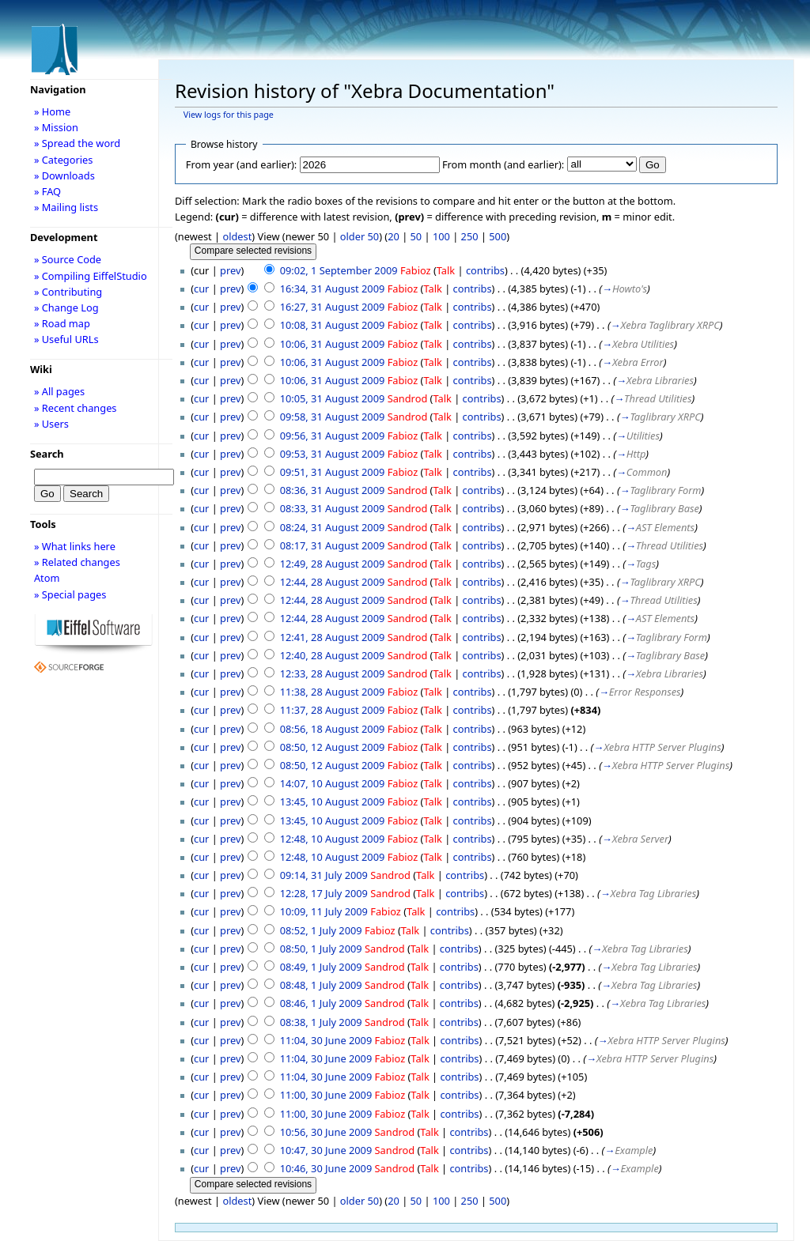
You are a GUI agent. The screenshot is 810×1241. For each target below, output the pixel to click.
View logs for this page (229, 114)
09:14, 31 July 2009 (324, 875)
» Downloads (64, 175)
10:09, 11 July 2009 (324, 911)
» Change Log (66, 307)
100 (441, 236)
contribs (485, 270)
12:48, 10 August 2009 (332, 839)
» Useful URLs (66, 339)
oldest (237, 236)
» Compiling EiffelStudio (90, 276)
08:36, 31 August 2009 (332, 490)
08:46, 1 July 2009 (321, 1003)
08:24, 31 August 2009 (332, 527)
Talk (446, 270)
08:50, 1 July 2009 (321, 948)
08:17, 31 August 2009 (332, 545)
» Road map (62, 323)
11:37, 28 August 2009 (332, 710)
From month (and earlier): (503, 164)
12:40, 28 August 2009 (332, 655)
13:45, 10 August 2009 (332, 801)
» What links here (74, 546)
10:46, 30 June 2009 (326, 1168)
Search (47, 454)
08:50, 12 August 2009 (332, 747)
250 (470, 236)
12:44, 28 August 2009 (332, 582)
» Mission (56, 127)
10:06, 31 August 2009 (332, 344)
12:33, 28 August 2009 (332, 673)
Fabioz (415, 270)
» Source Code (67, 259)
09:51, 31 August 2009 (332, 472)
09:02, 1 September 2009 (339, 270)
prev (230, 270)
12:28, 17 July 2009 (324, 893)
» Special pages (70, 594)
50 (416, 236)
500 (497, 236)
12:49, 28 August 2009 (332, 563)
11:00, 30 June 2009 (326, 1095)
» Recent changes (75, 408)
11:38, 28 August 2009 (332, 692)
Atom (47, 578)
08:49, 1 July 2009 (321, 967)
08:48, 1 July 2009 (321, 985)
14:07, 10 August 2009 (332, 783)
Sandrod (408, 398)
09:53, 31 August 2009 (332, 454)
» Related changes (77, 562)
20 (393, 236)
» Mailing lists (66, 207)
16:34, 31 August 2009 (332, 288)
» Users (51, 424)
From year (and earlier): (241, 164)
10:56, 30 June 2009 (326, 1132)
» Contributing (68, 292)
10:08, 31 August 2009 (332, 325)
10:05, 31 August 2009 (332, 398)
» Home (52, 111)
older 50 (359, 236)
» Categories (63, 160)
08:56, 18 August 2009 (332, 729)
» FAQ (47, 191)
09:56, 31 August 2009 (332, 435)
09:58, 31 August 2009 (332, 416)
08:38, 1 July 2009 (321, 1022)
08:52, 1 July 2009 (321, 930)
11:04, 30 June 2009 (326, 1040)
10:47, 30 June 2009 (326, 1150)
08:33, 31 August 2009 (332, 508)
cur (201, 288)
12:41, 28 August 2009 (332, 637)
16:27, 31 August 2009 (332, 307)
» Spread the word (77, 143)
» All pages (59, 391)
